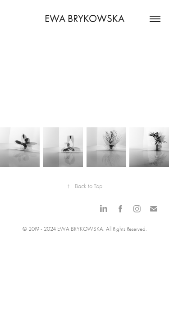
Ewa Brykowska (84, 19)
